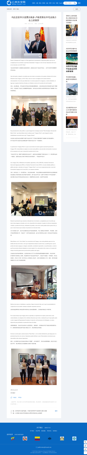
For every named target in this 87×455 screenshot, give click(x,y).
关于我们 (43, 427)
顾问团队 (43, 430)
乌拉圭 (14, 399)
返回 (77, 9)
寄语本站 (49, 430)
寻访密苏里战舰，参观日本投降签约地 (71, 84)
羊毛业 (19, 399)
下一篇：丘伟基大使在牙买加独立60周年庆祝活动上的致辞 (26, 415)
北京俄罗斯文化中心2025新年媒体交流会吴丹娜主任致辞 (71, 115)
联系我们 (55, 430)
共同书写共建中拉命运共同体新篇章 (71, 54)
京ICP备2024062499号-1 (35, 452)
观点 (18, 9)
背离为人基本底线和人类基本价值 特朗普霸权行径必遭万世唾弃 (71, 23)
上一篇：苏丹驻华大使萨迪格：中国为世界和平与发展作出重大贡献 (29, 413)
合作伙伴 (15, 434)
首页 (14, 9)
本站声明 (38, 430)
